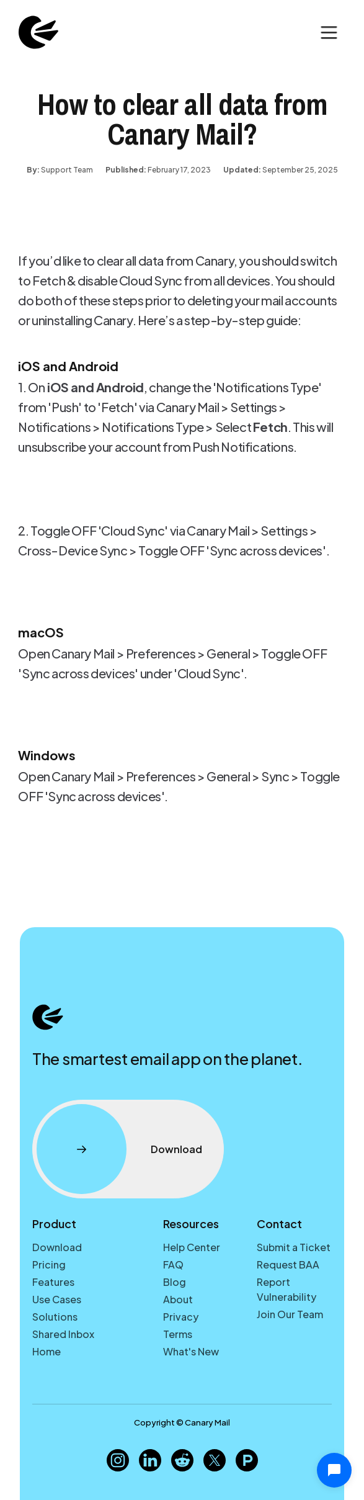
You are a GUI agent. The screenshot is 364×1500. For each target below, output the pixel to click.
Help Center (191, 1247)
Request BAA (288, 1264)
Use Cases (56, 1299)
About (178, 1299)
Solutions (55, 1316)
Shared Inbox (63, 1334)
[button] (329, 32)
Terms (177, 1334)
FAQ (173, 1264)
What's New (191, 1351)
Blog (174, 1281)
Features (53, 1281)
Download (57, 1247)
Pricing (49, 1264)
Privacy (180, 1316)
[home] (35, 32)
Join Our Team (290, 1314)
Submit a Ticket (294, 1247)
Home (46, 1351)
